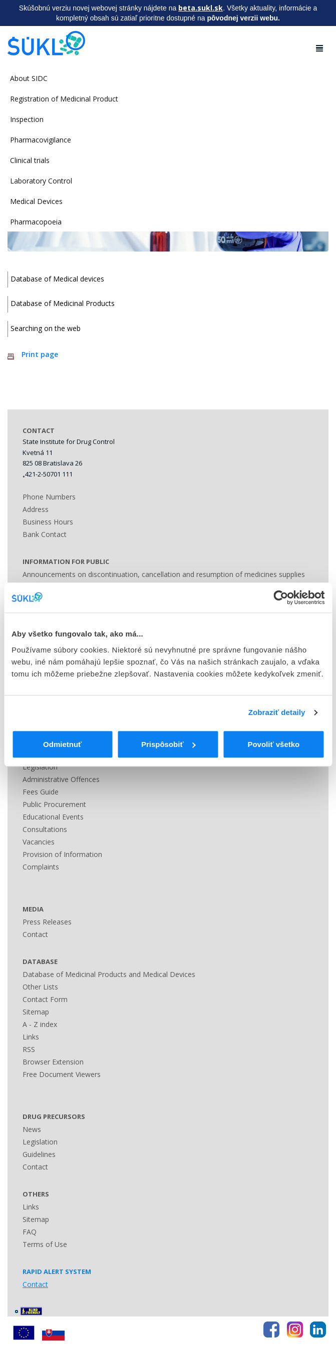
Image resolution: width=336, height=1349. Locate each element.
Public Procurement (54, 804)
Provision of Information (62, 854)
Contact (35, 934)
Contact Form (45, 999)
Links (31, 1037)
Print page (40, 354)
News (32, 1129)
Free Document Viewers (62, 1074)
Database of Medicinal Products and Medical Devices (109, 974)
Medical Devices (36, 201)
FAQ (30, 1231)
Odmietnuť (62, 744)
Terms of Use (45, 1244)
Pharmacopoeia (36, 221)
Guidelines (39, 1154)
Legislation (40, 767)
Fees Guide (41, 791)
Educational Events (53, 817)
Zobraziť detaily (276, 712)
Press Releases (47, 921)
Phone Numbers (49, 497)
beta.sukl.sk (200, 7)
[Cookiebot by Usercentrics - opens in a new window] (280, 597)
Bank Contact (45, 534)
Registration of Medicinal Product (64, 99)
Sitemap (36, 1011)
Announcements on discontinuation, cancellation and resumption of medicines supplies (164, 574)
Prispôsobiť (168, 744)
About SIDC (29, 78)
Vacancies (39, 841)
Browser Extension (53, 1061)
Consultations (45, 829)
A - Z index (40, 1024)
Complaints (41, 867)
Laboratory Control (41, 181)
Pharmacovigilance (40, 139)
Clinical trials (30, 160)
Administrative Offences (61, 779)
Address (36, 509)
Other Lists (40, 987)
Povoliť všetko (273, 744)
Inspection (27, 119)
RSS (29, 1049)
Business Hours (48, 521)
